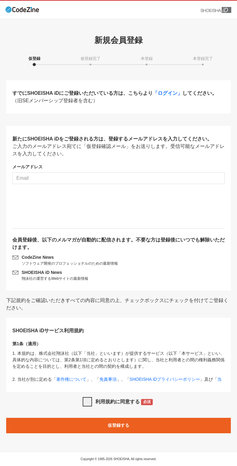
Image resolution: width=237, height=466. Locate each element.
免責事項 (108, 379)
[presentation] (118, 208)
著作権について (71, 379)
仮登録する (118, 425)
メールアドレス (27, 166)
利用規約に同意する (124, 402)
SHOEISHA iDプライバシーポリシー (165, 379)
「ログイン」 (167, 93)
